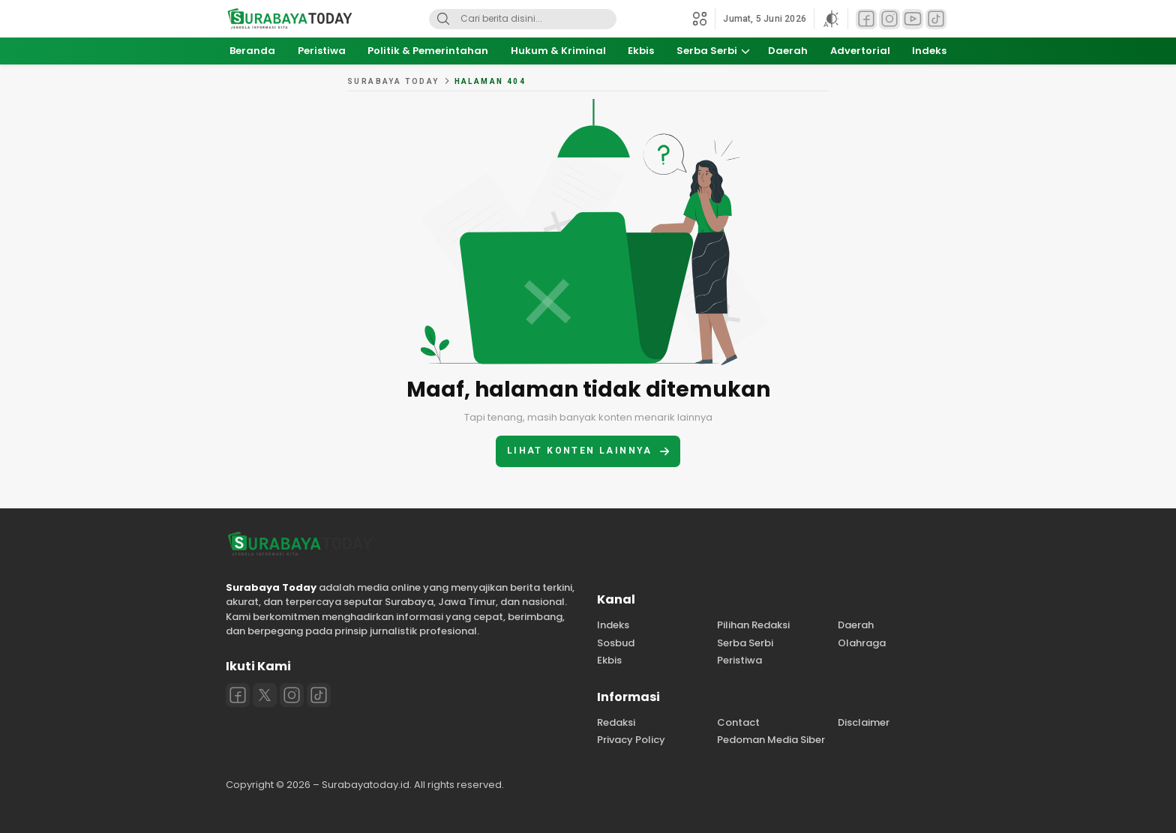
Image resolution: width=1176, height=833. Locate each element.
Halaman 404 (490, 81)
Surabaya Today (393, 81)
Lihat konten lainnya (588, 451)
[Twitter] (265, 695)
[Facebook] (238, 695)
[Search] (443, 19)
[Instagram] (292, 695)
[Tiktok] (319, 695)
